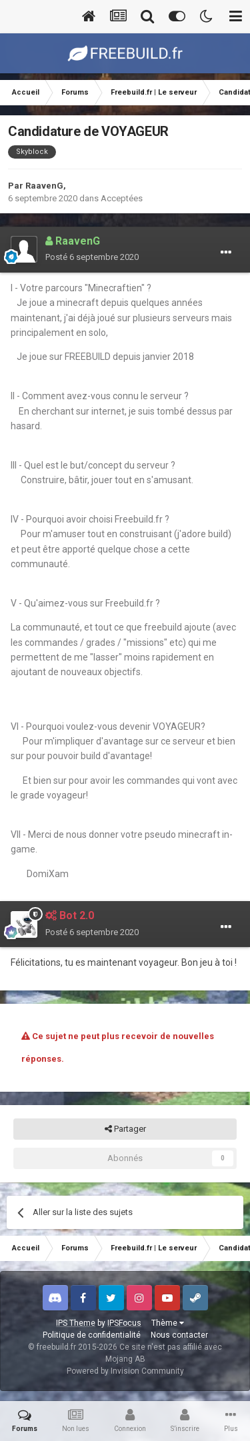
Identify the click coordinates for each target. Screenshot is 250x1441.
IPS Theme (75, 1323)
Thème (167, 1323)
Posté (92, 257)
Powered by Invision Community (125, 1371)
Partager (125, 1129)
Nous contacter (179, 1335)
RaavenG (44, 186)
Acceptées (122, 198)
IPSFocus (124, 1323)
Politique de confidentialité (92, 1335)
